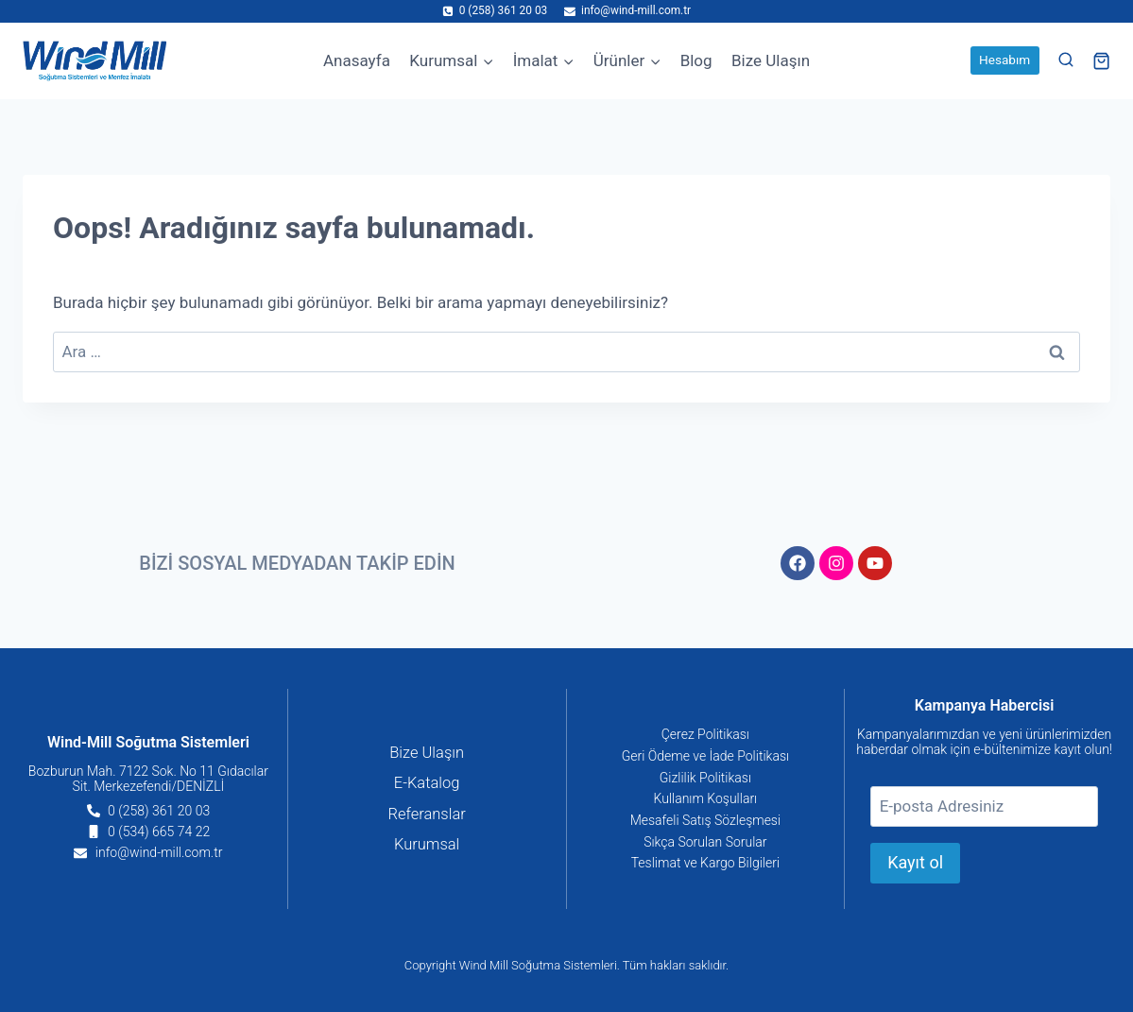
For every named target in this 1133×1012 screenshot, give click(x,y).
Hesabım (1004, 59)
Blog (696, 60)
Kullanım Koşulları (706, 798)
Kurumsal (427, 845)
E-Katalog (427, 783)
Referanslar (426, 814)
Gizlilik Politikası (705, 776)
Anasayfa (356, 60)
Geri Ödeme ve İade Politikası (705, 755)
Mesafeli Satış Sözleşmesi (705, 820)
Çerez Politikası (705, 733)
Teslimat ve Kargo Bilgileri (705, 863)
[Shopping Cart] (1101, 61)
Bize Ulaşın (770, 60)
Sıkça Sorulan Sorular (705, 841)
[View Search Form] (1066, 60)
